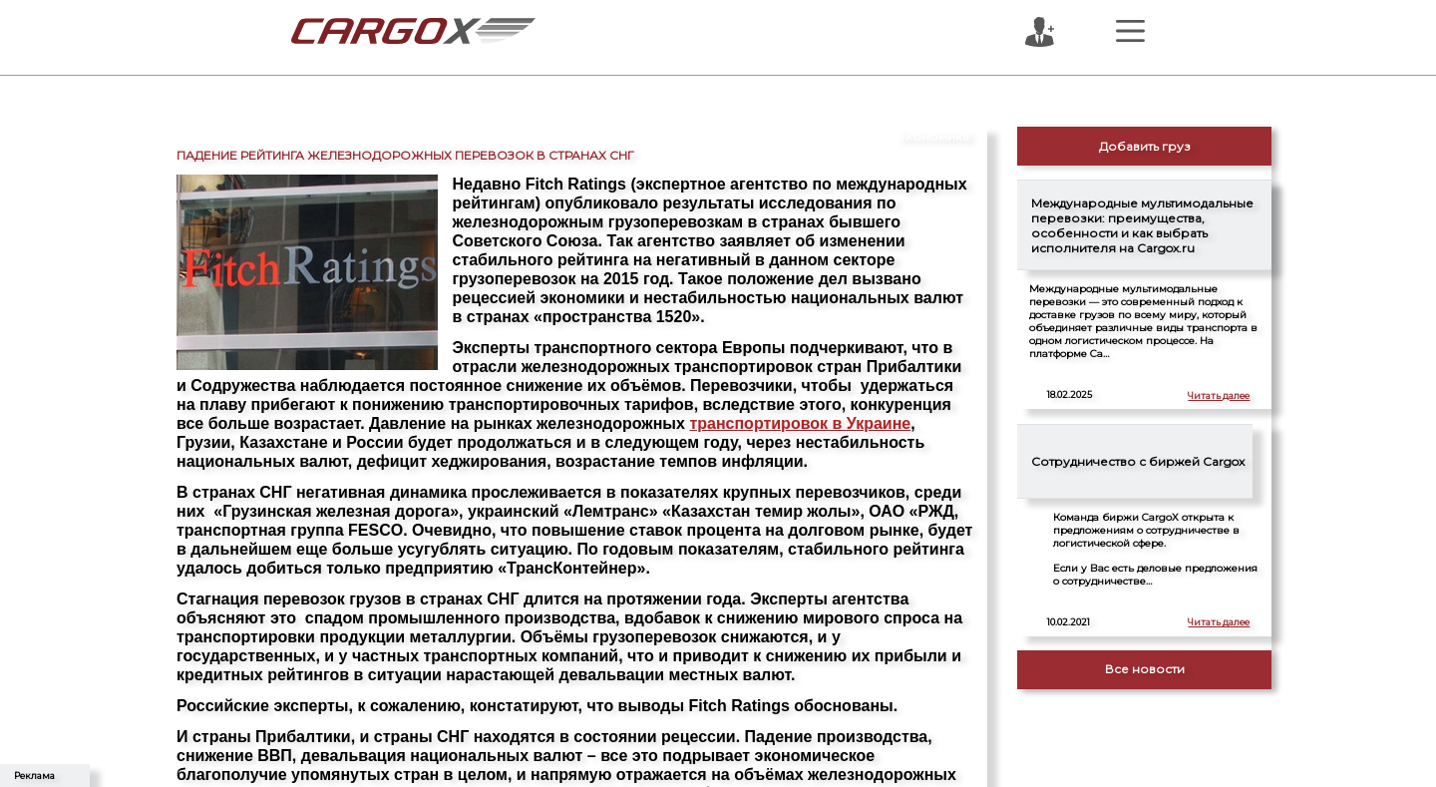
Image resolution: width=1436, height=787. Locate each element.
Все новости (1145, 668)
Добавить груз (1145, 146)
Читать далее (1219, 395)
